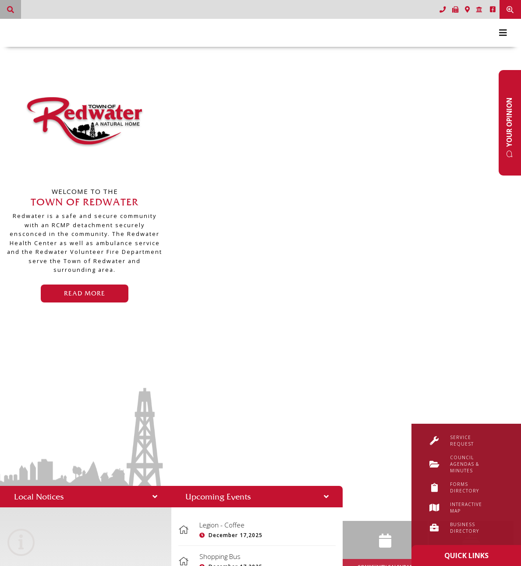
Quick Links (466, 555)
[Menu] (503, 33)
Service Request (451, 440)
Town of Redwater (84, 122)
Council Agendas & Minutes (454, 464)
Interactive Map (455, 507)
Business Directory (454, 527)
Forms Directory (454, 487)
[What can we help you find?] (10, 9)
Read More (84, 293)
